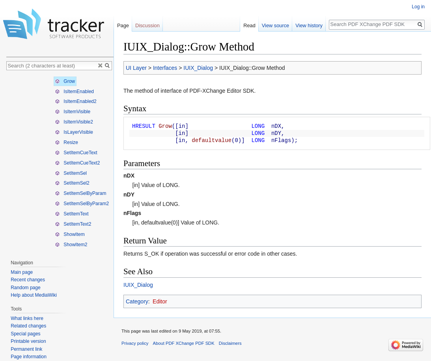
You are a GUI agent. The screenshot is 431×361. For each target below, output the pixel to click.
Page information (29, 356)
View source (275, 25)
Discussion (147, 25)
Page (123, 25)
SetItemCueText (76, 152)
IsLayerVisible (74, 132)
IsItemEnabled (74, 91)
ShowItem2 (71, 244)
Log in (418, 6)
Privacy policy (134, 343)
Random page (25, 287)
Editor (160, 301)
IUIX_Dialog (198, 68)
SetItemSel (71, 173)
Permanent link (26, 349)
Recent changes (28, 279)
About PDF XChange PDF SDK (184, 343)
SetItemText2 (73, 224)
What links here (27, 318)
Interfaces (165, 68)
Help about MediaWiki (34, 295)
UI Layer (136, 68)
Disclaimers (230, 343)
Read (249, 25)
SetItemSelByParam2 (82, 203)
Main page (22, 272)
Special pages (25, 334)
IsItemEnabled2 (76, 101)
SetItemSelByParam (80, 193)
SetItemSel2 (72, 183)
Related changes (28, 326)
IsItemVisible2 (74, 122)
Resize (66, 142)
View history (309, 25)
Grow (65, 81)
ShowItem (70, 234)
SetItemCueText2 (77, 163)
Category (137, 301)
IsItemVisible (72, 111)
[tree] (60, 163)
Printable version (28, 341)
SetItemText (72, 214)
